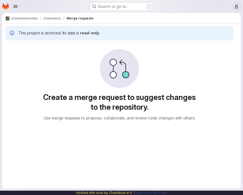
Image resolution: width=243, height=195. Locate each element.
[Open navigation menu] (15, 6)
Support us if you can (150, 193)
